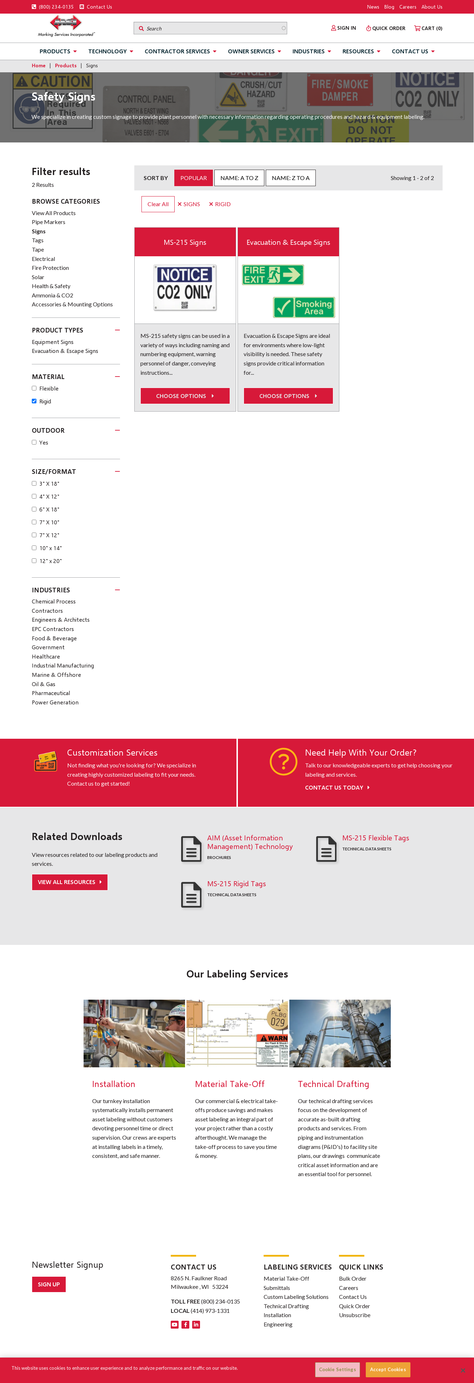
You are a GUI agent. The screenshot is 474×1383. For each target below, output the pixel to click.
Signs (39, 231)
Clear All (158, 203)
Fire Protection (50, 267)
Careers (407, 7)
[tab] (76, 330)
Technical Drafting (286, 1305)
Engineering (278, 1324)
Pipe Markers (48, 221)
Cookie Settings (337, 1369)
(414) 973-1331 (210, 1310)
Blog (389, 7)
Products (55, 51)
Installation (277, 1314)
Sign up (49, 1284)
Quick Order (354, 1305)
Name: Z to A (291, 177)
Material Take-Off (286, 1278)
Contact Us (96, 7)
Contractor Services (177, 51)
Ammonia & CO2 (52, 295)
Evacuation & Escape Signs (288, 242)
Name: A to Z (239, 177)
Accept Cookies (388, 1369)
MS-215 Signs (185, 242)
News (373, 7)
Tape (38, 249)
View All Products (54, 212)
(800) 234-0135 (53, 7)
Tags (38, 240)
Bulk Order (352, 1278)
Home (38, 65)
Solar (38, 276)
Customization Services (112, 752)
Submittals (277, 1287)
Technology (107, 51)
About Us (432, 7)
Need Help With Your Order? (360, 752)
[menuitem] (343, 28)
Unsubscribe (354, 1314)
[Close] (463, 1370)
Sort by (156, 177)
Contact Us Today (337, 787)
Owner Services (251, 51)
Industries (309, 51)
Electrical (43, 258)
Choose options (185, 396)
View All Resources (67, 881)
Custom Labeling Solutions (296, 1296)
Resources (358, 51)
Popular (193, 177)
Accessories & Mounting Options (72, 304)
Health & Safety (51, 285)
